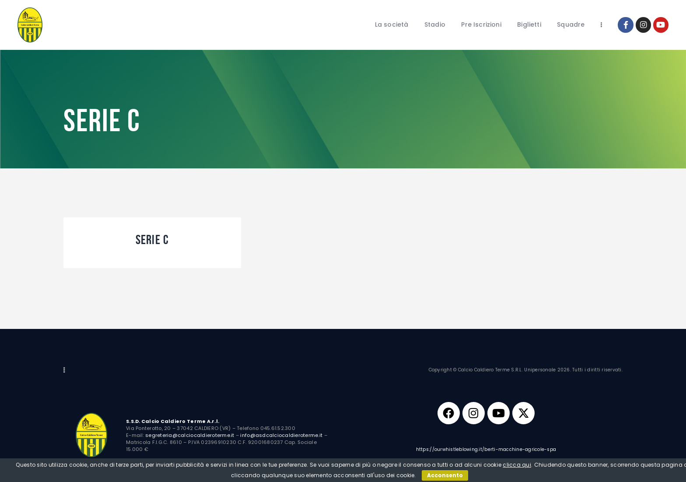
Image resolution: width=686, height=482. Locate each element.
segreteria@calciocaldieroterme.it (189, 434)
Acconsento (445, 475)
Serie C (152, 240)
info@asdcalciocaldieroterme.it (281, 434)
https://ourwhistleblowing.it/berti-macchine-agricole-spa (486, 449)
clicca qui (517, 464)
